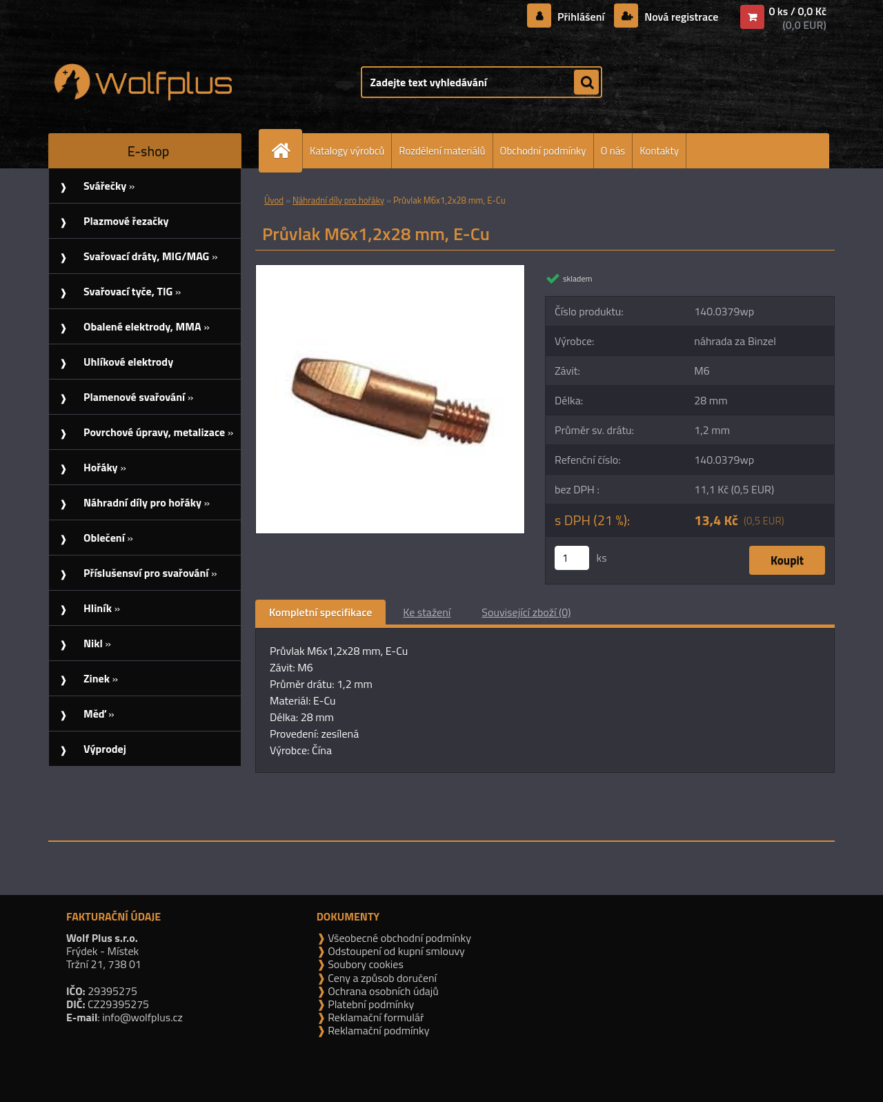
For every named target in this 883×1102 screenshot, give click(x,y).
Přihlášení (581, 16)
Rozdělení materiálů (442, 151)
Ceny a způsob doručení (381, 978)
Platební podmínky (370, 1004)
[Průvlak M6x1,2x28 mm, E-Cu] (390, 270)
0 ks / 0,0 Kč (797, 11)
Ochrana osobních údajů (382, 991)
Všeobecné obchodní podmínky (398, 937)
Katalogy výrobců (347, 151)
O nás (613, 151)
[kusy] (572, 558)
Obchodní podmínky (543, 151)
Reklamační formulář (375, 1017)
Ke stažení (426, 612)
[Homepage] (286, 150)
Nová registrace (680, 16)
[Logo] (143, 82)
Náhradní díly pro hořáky (338, 200)
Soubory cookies (365, 964)
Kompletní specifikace (320, 612)
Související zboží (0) (526, 612)
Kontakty (659, 151)
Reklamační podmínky (378, 1030)
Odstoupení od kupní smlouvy (395, 951)
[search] (586, 83)
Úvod (274, 200)
